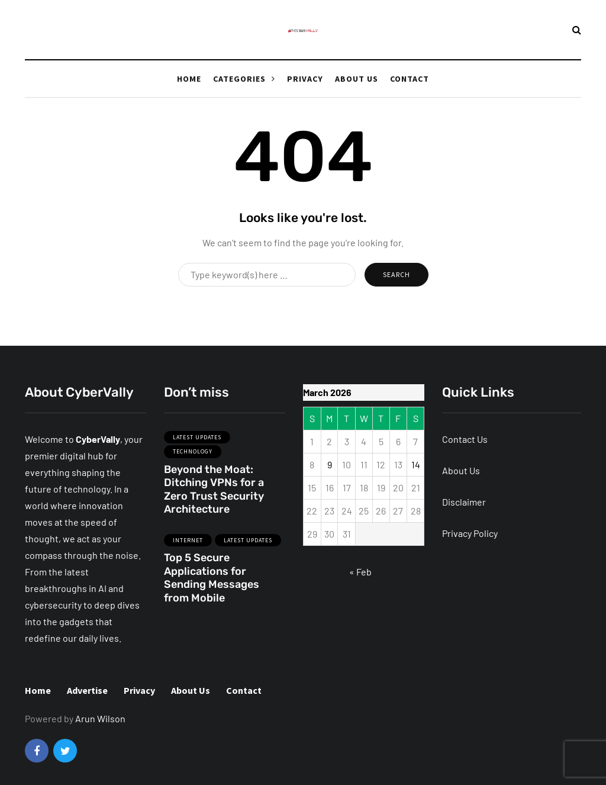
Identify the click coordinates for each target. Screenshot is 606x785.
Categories (239, 78)
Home (189, 78)
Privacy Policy (470, 533)
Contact (409, 78)
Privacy (305, 78)
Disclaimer (464, 501)
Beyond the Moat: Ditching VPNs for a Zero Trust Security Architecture (214, 492)
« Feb (360, 571)
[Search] (267, 275)
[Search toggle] (576, 29)
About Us (356, 78)
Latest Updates (197, 440)
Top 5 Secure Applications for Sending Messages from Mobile (211, 581)
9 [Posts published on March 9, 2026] (329, 464)
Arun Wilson (100, 718)
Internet (188, 543)
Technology (192, 455)
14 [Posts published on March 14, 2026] (415, 464)
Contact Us (465, 439)
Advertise (87, 690)
